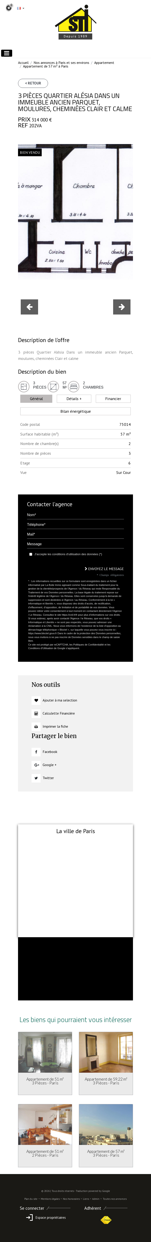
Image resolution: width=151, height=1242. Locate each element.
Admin (95, 1198)
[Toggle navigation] (6, 53)
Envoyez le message (104, 568)
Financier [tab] (113, 398)
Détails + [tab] (74, 398)
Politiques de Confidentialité (88, 644)
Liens (86, 1198)
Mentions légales (50, 1198)
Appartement (104, 62)
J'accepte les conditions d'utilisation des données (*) (68, 554)
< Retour (33, 83)
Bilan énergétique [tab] (75, 411)
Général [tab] (36, 398)
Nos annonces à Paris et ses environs (61, 62)
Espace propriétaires (45, 1217)
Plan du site (30, 1198)
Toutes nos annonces (115, 1198)
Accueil (23, 62)
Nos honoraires (71, 1198)
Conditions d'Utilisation (40, 648)
